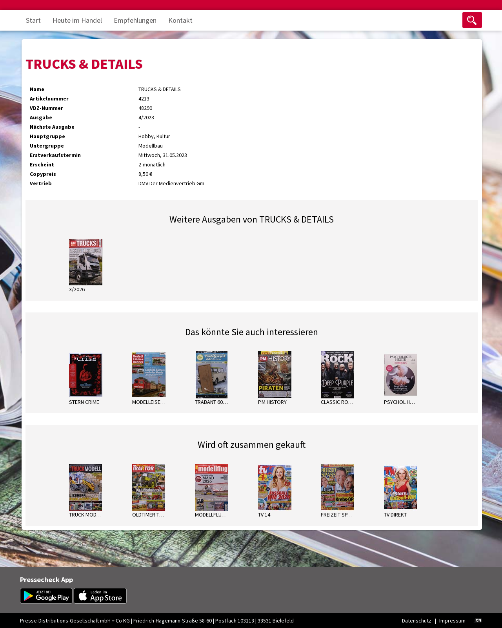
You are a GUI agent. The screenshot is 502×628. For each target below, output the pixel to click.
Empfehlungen (135, 20)
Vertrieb (41, 183)
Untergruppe (47, 145)
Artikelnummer (49, 98)
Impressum (452, 620)
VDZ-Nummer (46, 107)
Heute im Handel (77, 20)
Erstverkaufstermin (55, 155)
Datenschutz (416, 620)
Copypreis (43, 173)
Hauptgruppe (47, 136)
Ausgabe (41, 117)
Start (33, 20)
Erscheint (42, 164)
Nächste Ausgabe (52, 126)
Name (37, 89)
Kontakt (180, 20)
